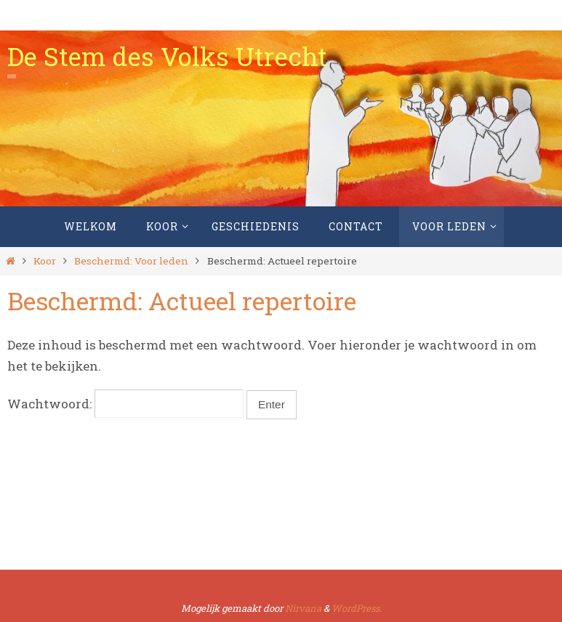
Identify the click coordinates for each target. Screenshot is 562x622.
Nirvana (303, 608)
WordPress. (357, 608)
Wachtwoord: (125, 403)
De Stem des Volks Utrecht (167, 56)
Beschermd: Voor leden (131, 260)
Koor (44, 260)
